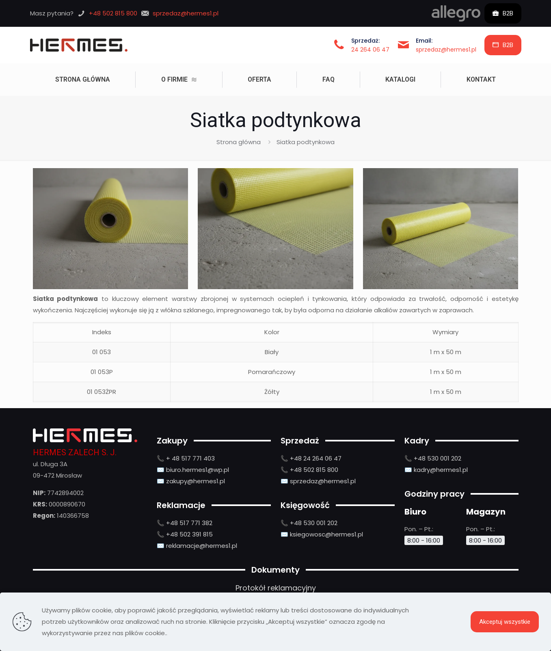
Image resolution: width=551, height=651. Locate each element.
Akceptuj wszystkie (504, 621)
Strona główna (238, 142)
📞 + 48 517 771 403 (186, 458)
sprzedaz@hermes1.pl (446, 49)
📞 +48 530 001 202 (432, 458)
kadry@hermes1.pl (441, 469)
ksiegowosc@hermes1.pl (326, 534)
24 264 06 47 (370, 49)
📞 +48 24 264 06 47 (311, 458)
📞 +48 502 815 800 (309, 469)
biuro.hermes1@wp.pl (197, 469)
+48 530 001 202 (313, 523)
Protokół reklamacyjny (276, 588)
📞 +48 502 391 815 (185, 534)
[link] (456, 13)
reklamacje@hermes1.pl (201, 545)
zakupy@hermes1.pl (195, 481)
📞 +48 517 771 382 (184, 523)
